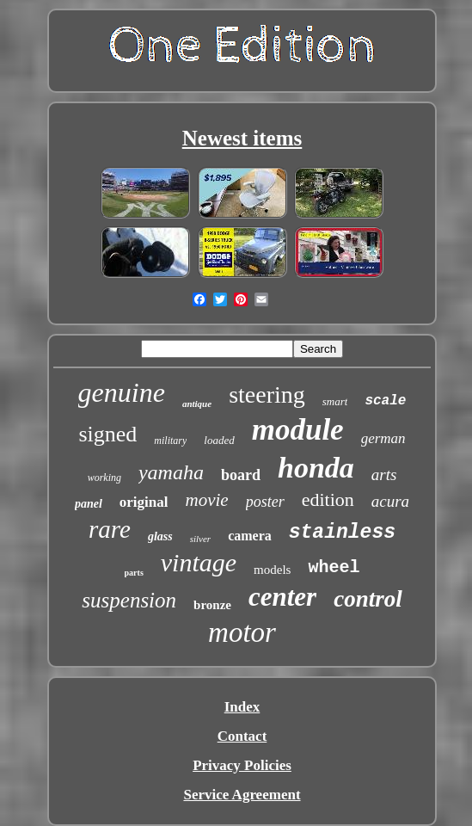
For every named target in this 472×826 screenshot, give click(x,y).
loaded (219, 440)
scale (385, 401)
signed (107, 434)
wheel (333, 567)
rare (110, 529)
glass (160, 536)
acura (390, 501)
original (144, 502)
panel (88, 503)
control (368, 599)
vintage (198, 562)
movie (206, 500)
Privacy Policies (242, 765)
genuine (121, 392)
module (298, 430)
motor (242, 632)
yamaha (171, 472)
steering (267, 394)
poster (265, 501)
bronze (212, 605)
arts (384, 474)
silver (200, 538)
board (241, 475)
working (104, 478)
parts (134, 572)
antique (196, 403)
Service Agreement (241, 794)
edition (328, 499)
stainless (342, 532)
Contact (242, 736)
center (282, 597)
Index (242, 707)
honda (316, 468)
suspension (129, 600)
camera (250, 535)
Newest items (242, 138)
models (272, 569)
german (383, 438)
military (170, 441)
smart (335, 401)
